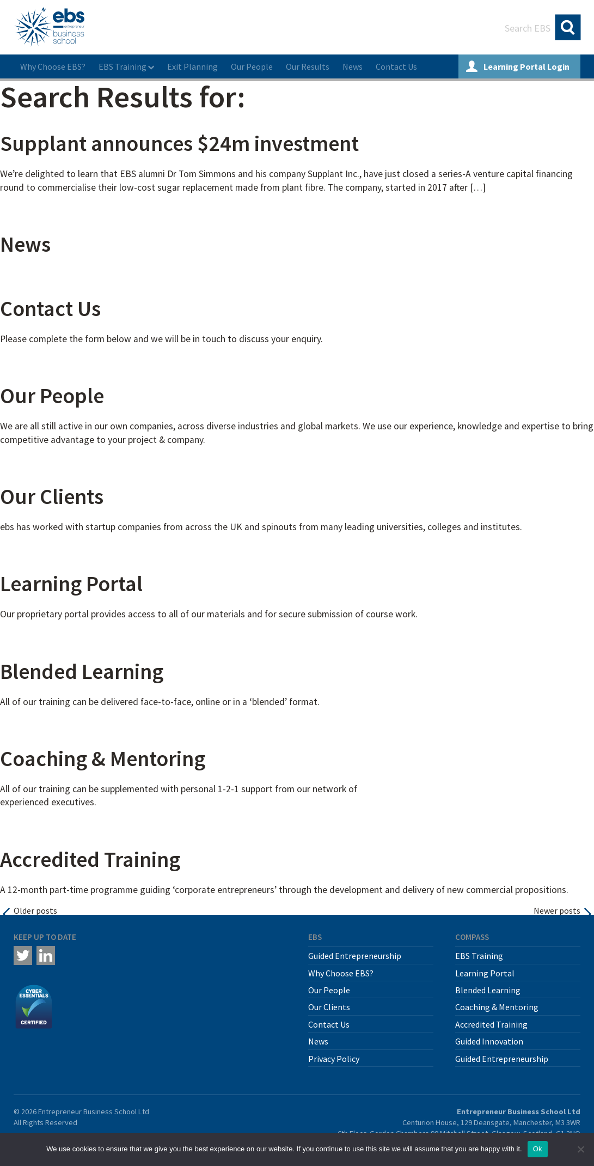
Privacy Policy (333, 1058)
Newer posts (557, 910)
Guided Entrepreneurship (354, 955)
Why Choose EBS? (52, 66)
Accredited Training (90, 859)
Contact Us (396, 66)
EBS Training (122, 66)
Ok (537, 1149)
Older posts (35, 910)
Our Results (307, 66)
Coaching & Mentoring (102, 758)
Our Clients (51, 496)
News (352, 66)
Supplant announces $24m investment (179, 143)
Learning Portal (71, 583)
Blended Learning (81, 671)
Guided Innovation (489, 1041)
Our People (252, 66)
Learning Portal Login (517, 66)
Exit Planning (192, 66)
